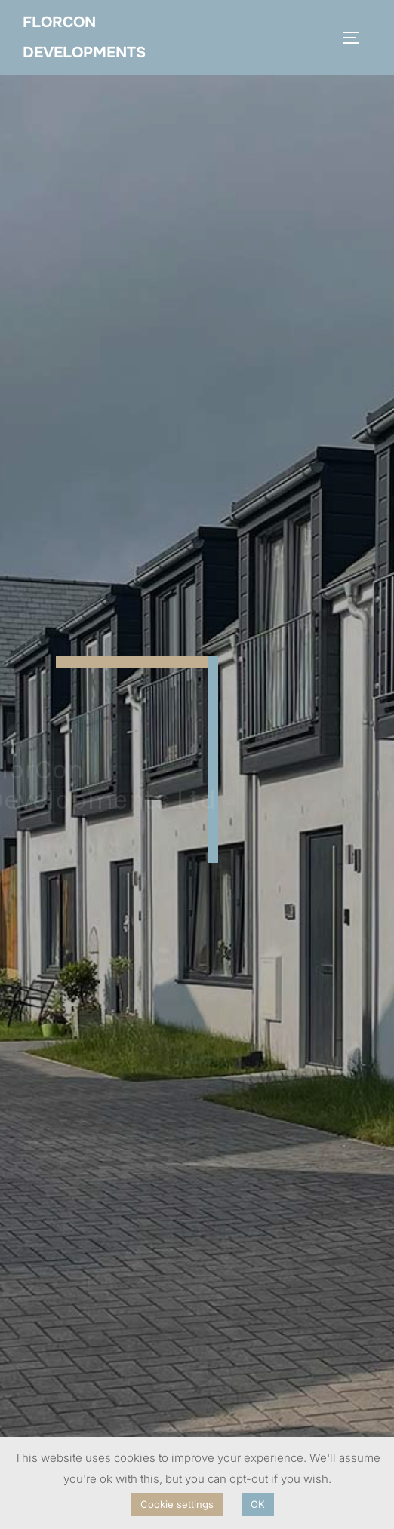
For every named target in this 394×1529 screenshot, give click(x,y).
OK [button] (258, 1504)
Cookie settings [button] (177, 1504)
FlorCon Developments (84, 37)
